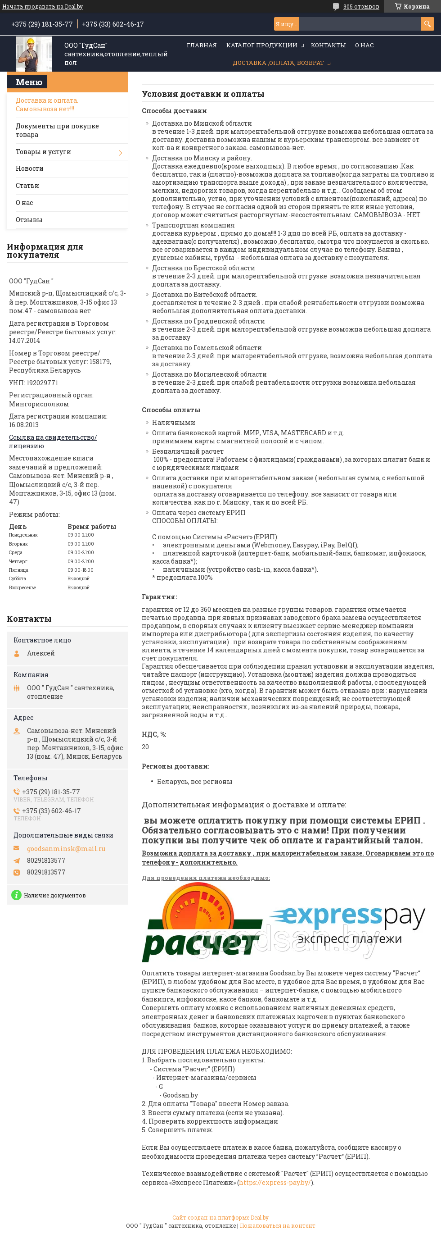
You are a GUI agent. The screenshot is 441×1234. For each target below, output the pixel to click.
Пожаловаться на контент (277, 1225)
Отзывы (29, 219)
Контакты (328, 45)
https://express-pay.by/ (275, 1182)
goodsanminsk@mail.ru (66, 849)
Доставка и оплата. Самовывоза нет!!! (47, 104)
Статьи (27, 185)
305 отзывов (361, 6)
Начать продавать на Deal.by (42, 6)
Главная (202, 45)
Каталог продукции (261, 45)
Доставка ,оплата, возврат (278, 63)
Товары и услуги (43, 151)
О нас (364, 45)
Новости (30, 168)
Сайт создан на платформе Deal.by (220, 1217)
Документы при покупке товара (57, 130)
